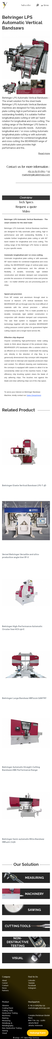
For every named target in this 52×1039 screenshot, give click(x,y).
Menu (45, 5)
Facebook (32, 986)
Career (5, 983)
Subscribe (26, 5)
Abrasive (5, 1006)
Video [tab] (26, 211)
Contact (5, 986)
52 (48, 171)
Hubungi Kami (37, 1032)
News (4, 988)
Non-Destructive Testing (12, 1028)
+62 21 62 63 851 (36, 171)
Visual (4, 1033)
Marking (5, 1018)
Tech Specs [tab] (26, 202)
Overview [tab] (26, 198)
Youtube (31, 983)
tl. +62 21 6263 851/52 (36, 1006)
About (4, 981)
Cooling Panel (7, 1008)
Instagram (32, 988)
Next (47, 55)
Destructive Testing (10, 1013)
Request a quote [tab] (26, 207)
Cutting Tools (7, 1011)
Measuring (6, 1021)
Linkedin (31, 981)
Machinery (6, 1016)
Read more (44, 153)
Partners (5, 991)
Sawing (5, 1031)
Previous (4, 55)
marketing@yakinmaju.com (36, 174)
